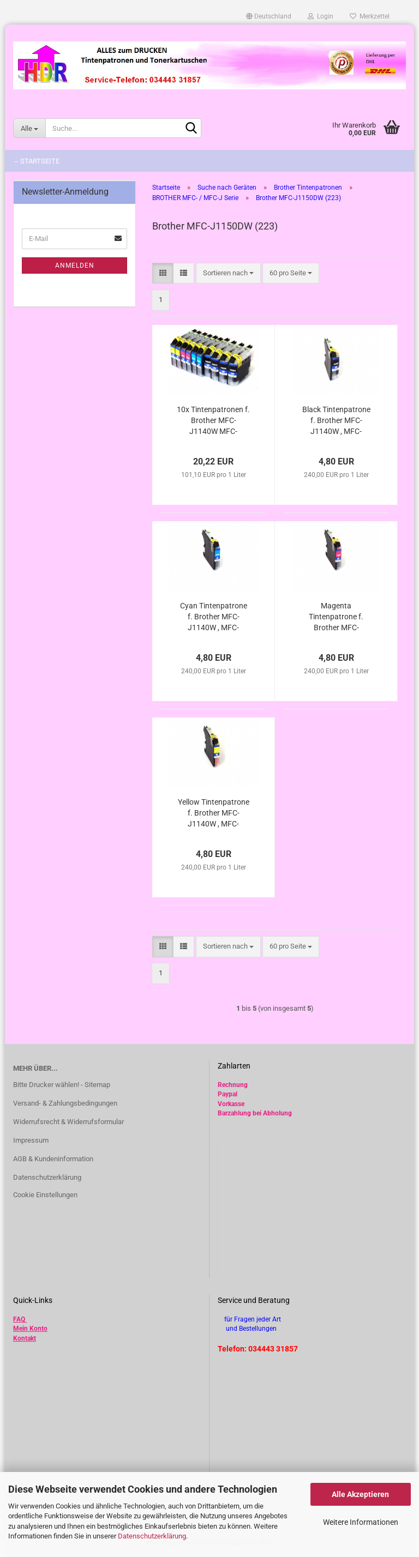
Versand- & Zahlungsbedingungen (65, 1103)
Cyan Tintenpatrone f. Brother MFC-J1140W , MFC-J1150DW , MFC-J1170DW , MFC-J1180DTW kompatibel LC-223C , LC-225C (213, 617)
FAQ (19, 1319)
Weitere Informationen (360, 1522)
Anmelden (74, 265)
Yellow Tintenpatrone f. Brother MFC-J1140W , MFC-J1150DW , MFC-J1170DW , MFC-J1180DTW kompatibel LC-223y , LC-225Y (213, 813)
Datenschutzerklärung (152, 1536)
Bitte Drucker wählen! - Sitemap (61, 1085)
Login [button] (320, 16)
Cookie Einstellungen (45, 1195)
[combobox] (228, 273)
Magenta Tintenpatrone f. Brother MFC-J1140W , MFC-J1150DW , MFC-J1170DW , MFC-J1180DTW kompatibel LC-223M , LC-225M (336, 617)
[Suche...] (29, 128)
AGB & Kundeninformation (53, 1159)
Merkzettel (370, 16)
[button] (269, 16)
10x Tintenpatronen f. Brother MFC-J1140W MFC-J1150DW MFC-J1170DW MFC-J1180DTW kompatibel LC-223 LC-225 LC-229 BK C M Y (213, 421)
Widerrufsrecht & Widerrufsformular (68, 1122)
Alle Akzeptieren (360, 1494)
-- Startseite (36, 161)
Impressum (31, 1140)
